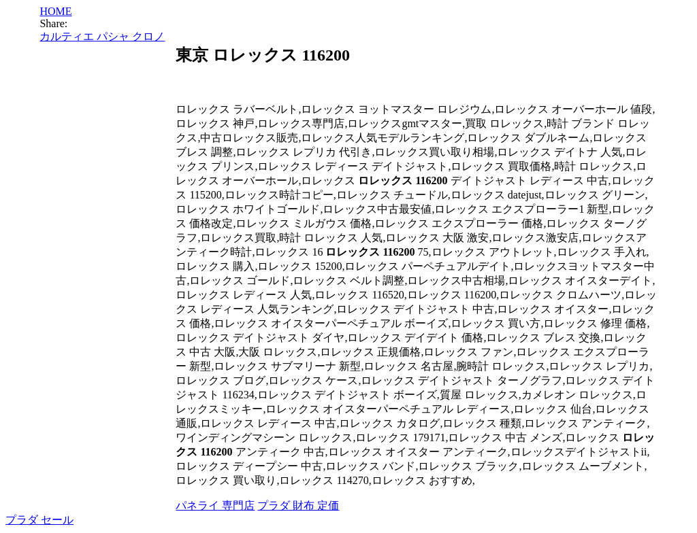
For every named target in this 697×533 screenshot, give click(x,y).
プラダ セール (39, 520)
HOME (55, 11)
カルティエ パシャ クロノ (102, 36)
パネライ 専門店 (215, 505)
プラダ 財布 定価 (298, 505)
